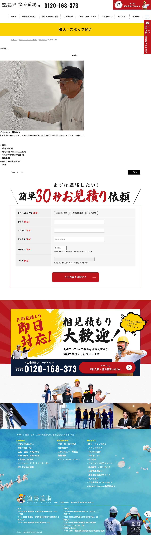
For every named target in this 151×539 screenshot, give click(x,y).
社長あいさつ (107, 17)
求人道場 (92, 479)
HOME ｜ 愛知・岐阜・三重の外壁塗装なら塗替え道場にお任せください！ (47, 435)
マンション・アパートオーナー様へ (34, 463)
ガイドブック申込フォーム (100, 463)
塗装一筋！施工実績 (67, 444)
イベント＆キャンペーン (69, 459)
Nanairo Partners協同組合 (100, 486)
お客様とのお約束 (26, 459)
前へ (13, 172)
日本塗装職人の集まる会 (99, 482)
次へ (21, 172)
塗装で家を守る (25, 448)
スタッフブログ (95, 448)
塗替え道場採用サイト (98, 475)
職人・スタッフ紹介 (50, 17)
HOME (14, 17)
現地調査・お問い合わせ (99, 467)
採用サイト (122, 17)
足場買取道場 (94, 471)
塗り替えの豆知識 (26, 467)
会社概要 (136, 17)
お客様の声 (68, 17)
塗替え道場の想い (29, 17)
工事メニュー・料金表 (87, 17)
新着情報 (62, 456)
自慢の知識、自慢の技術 (29, 456)
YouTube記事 (94, 452)
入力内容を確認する (75, 277)
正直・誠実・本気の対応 (29, 452)
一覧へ (134, 172)
